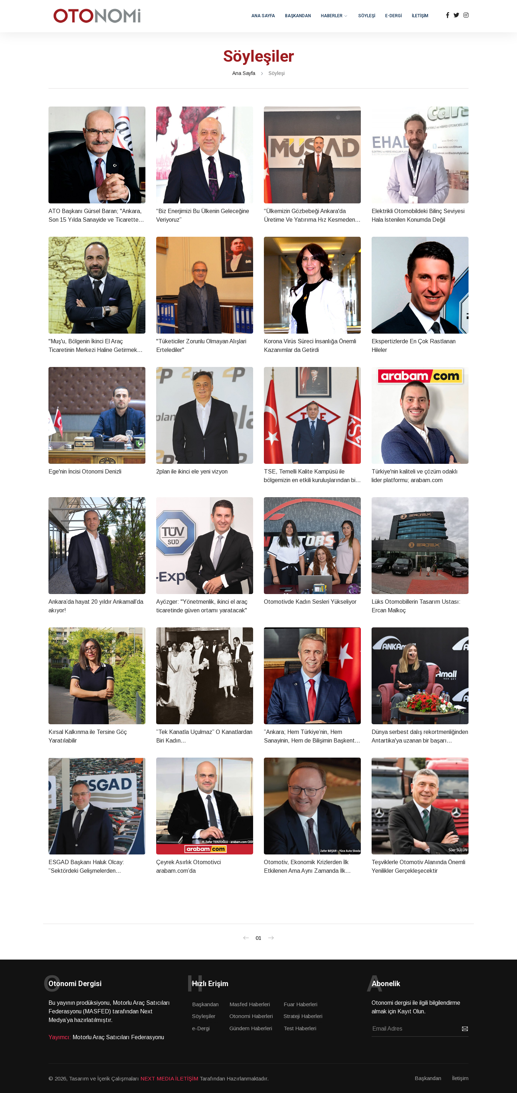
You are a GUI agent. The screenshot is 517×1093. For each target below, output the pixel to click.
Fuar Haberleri (300, 1004)
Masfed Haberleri (249, 1004)
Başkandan (205, 1004)
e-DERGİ (393, 15)
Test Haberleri (300, 1028)
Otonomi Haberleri (251, 1016)
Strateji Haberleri (303, 1016)
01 (258, 938)
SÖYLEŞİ (366, 15)
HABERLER (332, 15)
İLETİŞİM (420, 15)
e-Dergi (201, 1028)
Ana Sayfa (243, 73)
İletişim (460, 1078)
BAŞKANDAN (298, 15)
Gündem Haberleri (250, 1028)
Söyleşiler (203, 1016)
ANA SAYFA (263, 15)
